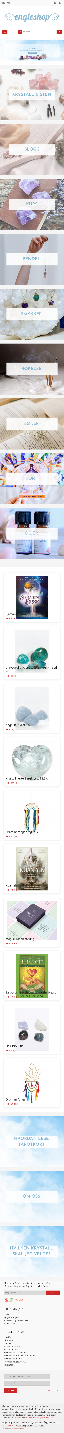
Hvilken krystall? (12, 1346)
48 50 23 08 (7, 1426)
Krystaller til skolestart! (15, 1352)
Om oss (7, 1343)
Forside (7, 1337)
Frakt (6, 1314)
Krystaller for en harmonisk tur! (20, 1355)
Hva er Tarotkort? (12, 1349)
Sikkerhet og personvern (16, 1320)
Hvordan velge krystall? (15, 1362)
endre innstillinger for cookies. (40, 1418)
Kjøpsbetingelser (12, 1317)
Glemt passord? (53, 1391)
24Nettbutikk (18, 1429)
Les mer (18, 1418)
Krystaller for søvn (13, 1359)
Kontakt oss (9, 1365)
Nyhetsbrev (9, 1323)
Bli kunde (8, 1340)
